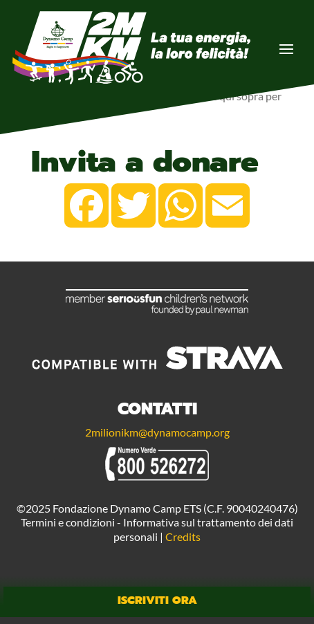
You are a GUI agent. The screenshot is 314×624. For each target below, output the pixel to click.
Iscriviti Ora (157, 600)
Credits (183, 536)
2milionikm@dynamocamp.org (157, 432)
